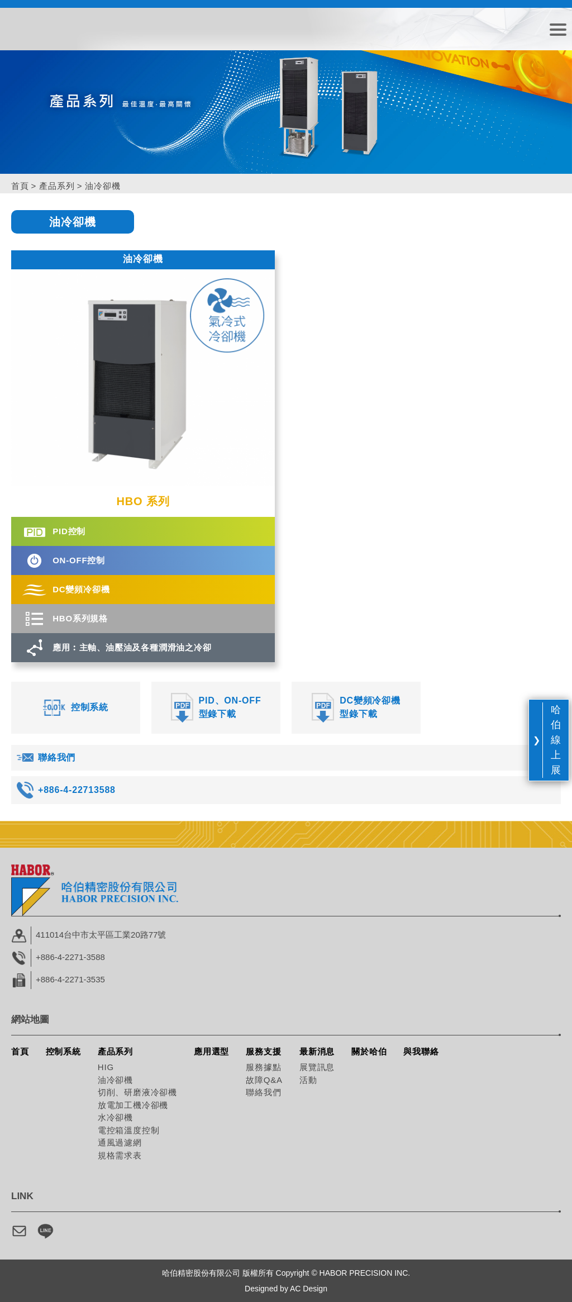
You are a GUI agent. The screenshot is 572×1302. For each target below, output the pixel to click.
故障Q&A (264, 1080)
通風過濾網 (120, 1142)
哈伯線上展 (556, 740)
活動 (308, 1080)
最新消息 (317, 1051)
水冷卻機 (115, 1117)
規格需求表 (120, 1155)
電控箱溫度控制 (129, 1130)
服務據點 (263, 1067)
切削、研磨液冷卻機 (137, 1092)
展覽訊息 (317, 1067)
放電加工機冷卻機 (133, 1105)
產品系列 (56, 186)
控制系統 (63, 1051)
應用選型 (211, 1051)
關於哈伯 (369, 1051)
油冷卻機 (115, 1080)
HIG (106, 1067)
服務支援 (263, 1051)
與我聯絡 (420, 1051)
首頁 (20, 186)
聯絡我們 (263, 1092)
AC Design (308, 1288)
